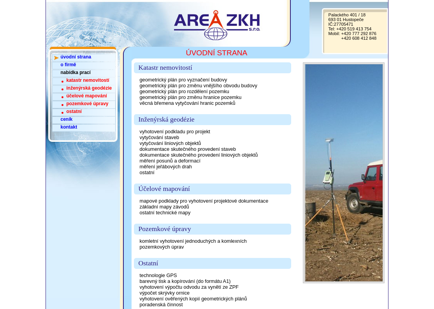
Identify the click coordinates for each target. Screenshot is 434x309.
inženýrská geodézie (89, 88)
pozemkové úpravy (88, 103)
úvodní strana (76, 57)
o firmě (68, 64)
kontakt (69, 127)
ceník (67, 119)
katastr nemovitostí (88, 80)
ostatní (74, 111)
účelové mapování (87, 96)
